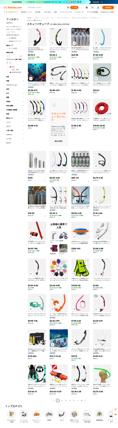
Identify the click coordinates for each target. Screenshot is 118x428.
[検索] (74, 7)
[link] (115, 409)
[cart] (92, 8)
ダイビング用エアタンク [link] (34, 20)
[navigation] (15, 209)
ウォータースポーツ (63, 18)
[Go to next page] (85, 400)
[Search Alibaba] (46, 7)
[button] (68, 7)
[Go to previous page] (54, 400)
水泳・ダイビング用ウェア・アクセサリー (85, 18)
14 (81, 400)
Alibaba (29, 18)
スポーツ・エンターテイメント (44, 18)
